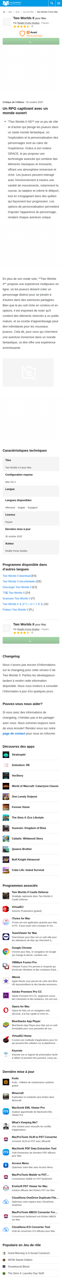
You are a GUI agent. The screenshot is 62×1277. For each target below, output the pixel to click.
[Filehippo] (12, 3)
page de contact (14, 733)
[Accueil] (4, 11)
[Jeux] (17, 12)
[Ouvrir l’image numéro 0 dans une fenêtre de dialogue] (28, 372)
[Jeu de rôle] (28, 12)
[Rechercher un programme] (52, 3)
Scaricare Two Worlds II (16, 598)
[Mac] (10, 12)
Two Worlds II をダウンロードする (23, 604)
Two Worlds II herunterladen (19, 581)
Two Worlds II (29, 18)
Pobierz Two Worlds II (15, 609)
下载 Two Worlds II (14, 592)
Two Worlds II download (17, 575)
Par (26, 23)
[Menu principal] (58, 3)
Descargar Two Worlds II (17, 587)
